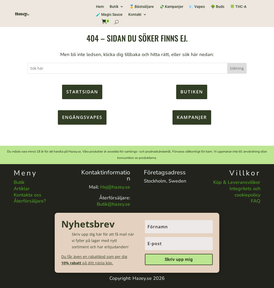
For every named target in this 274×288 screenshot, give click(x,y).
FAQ (255, 201)
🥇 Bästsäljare (141, 7)
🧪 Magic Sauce (109, 15)
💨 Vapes (197, 7)
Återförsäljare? (30, 201)
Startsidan (82, 92)
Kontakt (134, 15)
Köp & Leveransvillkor (236, 182)
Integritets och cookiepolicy (245, 191)
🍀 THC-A (238, 7)
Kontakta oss (27, 195)
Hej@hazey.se (115, 187)
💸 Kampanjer (171, 7)
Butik (114, 7)
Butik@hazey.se (113, 204)
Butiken (191, 92)
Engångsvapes (82, 117)
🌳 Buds (217, 7)
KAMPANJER (192, 117)
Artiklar (22, 188)
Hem (100, 7)
